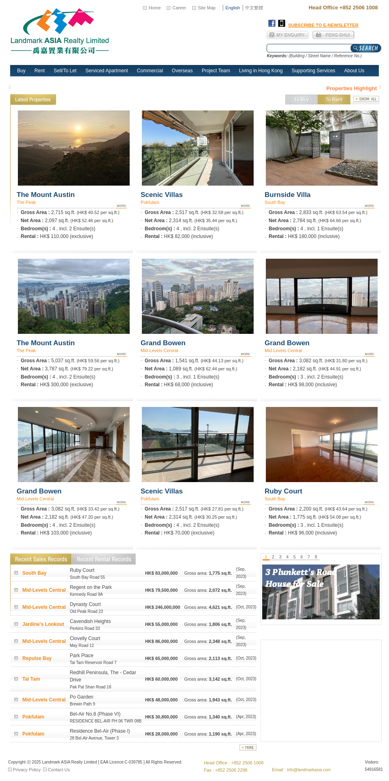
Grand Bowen (163, 343)
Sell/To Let (65, 71)
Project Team (216, 71)
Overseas (182, 71)
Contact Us (59, 769)
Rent (40, 71)
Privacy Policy (27, 769)
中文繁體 (254, 7)
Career (179, 7)
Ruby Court (283, 491)
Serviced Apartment (106, 71)
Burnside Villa (288, 195)
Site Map (206, 7)
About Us (354, 71)
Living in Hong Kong (261, 71)
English (232, 7)
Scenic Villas (162, 195)
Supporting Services (313, 71)
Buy (21, 71)
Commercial (150, 71)
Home (155, 7)
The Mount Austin (46, 195)
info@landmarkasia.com (308, 770)
